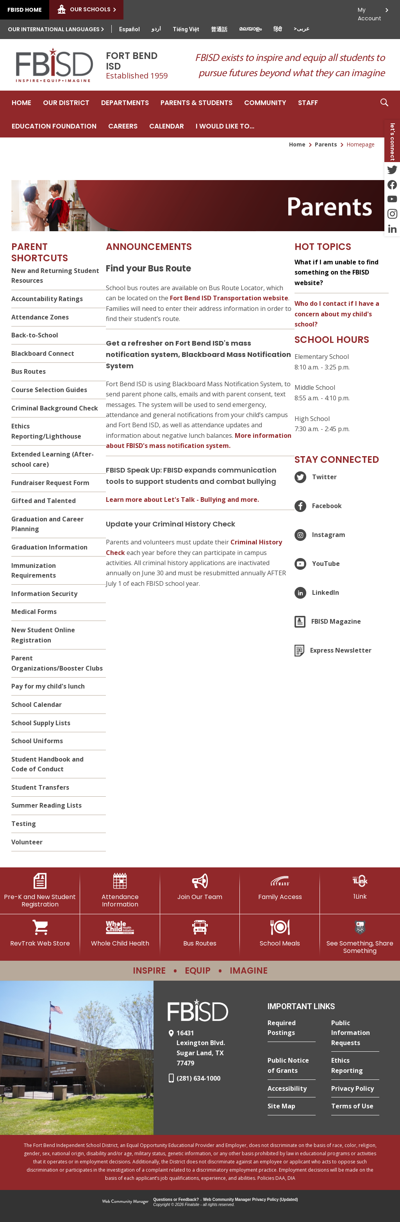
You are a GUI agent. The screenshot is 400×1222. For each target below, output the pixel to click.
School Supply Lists (40, 723)
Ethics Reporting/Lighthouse (46, 431)
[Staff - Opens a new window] (308, 102)
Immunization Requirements (33, 570)
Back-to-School (34, 335)
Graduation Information (49, 547)
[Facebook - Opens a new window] (392, 184)
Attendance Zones (40, 317)
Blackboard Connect (42, 353)
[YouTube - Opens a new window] (392, 199)
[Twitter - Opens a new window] (392, 169)
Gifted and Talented (43, 500)
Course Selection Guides (49, 389)
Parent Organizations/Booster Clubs (57, 663)
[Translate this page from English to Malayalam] (250, 28)
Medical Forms (34, 611)
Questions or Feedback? (176, 1199)
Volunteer (27, 842)
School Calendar (36, 704)
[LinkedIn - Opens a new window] (392, 229)
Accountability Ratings (47, 298)
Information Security (44, 593)
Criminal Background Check (54, 408)
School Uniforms (37, 741)
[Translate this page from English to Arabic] (301, 28)
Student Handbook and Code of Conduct (47, 764)
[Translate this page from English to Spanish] (129, 29)
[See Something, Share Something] (360, 937)
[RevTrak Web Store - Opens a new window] (40, 933)
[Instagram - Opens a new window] (392, 214)
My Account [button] (369, 12)
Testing (23, 823)
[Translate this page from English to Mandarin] (219, 29)
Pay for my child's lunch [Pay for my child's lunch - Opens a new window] (48, 686)
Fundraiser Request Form (50, 482)
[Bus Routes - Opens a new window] (200, 933)
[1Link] (360, 886)
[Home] (21, 102)
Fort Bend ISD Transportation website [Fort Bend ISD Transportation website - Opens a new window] (229, 298)
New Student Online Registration (43, 635)
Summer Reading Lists (46, 805)
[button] (384, 114)
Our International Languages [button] (54, 29)
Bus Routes (28, 371)
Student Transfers (40, 787)
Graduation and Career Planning (47, 524)
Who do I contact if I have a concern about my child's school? (337, 313)
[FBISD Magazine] (328, 622)
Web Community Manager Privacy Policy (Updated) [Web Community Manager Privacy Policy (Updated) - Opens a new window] (250, 1199)
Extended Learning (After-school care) (52, 459)
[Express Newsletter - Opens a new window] (333, 650)
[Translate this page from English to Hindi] (278, 29)
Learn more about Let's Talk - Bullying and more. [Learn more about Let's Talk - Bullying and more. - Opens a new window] (182, 499)
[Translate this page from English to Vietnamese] (186, 29)
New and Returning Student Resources (55, 275)
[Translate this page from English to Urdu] (156, 28)
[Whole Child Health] (120, 933)
